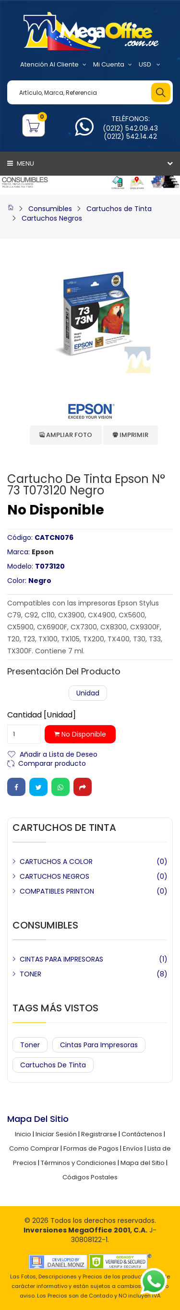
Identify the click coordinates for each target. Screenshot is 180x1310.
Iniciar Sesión (56, 1134)
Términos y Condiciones (78, 1162)
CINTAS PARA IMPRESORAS (61, 959)
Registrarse (99, 1134)
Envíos (133, 1148)
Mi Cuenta (112, 64)
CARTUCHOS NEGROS (54, 876)
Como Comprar (34, 1148)
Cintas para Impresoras (99, 1045)
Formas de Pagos (91, 1148)
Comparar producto (52, 763)
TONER (30, 974)
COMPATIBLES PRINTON (57, 891)
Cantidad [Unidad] (41, 715)
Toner (30, 1045)
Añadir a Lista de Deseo (58, 754)
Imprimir (130, 434)
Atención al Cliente (53, 64)
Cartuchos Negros (52, 218)
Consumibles (50, 208)
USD (149, 64)
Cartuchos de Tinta (119, 208)
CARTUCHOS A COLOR (56, 861)
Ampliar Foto (65, 434)
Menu (20, 163)
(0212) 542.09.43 (130, 128)
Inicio (23, 1134)
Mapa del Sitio (142, 1162)
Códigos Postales (90, 1177)
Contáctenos (141, 1134)
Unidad (87, 693)
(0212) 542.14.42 (130, 136)
